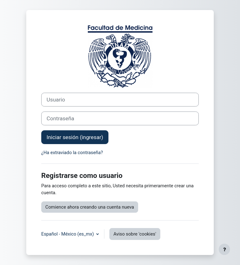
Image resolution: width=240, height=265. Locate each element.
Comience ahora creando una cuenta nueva (89, 207)
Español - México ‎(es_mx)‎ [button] (68, 234)
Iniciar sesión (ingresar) (75, 137)
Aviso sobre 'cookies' (134, 234)
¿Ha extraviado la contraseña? (72, 152)
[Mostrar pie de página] (224, 249)
